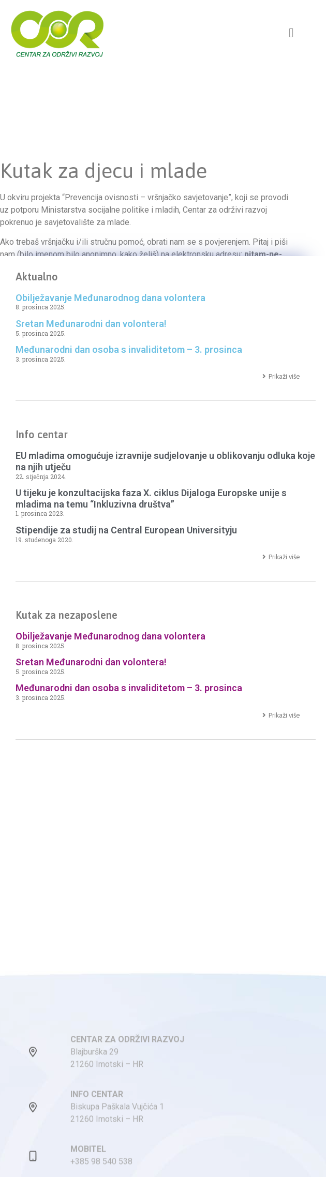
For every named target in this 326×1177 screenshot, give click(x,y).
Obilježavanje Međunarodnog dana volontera (110, 297)
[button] (291, 33)
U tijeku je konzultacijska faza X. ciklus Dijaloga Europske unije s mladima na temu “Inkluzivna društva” (151, 498)
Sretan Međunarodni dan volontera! (91, 323)
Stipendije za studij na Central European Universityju (126, 530)
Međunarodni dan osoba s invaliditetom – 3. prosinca (129, 349)
